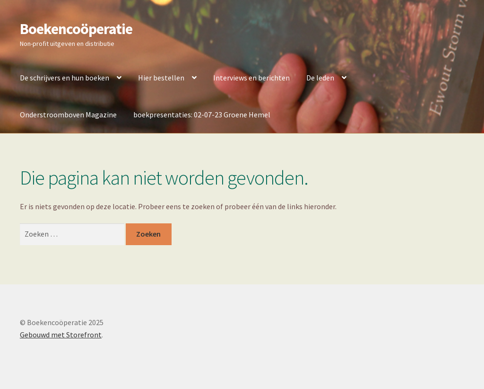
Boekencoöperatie (76, 28)
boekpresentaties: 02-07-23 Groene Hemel (201, 114)
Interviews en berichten (251, 77)
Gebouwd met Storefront (61, 334)
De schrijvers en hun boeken (64, 77)
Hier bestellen (161, 77)
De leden (320, 77)
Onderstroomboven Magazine (68, 114)
